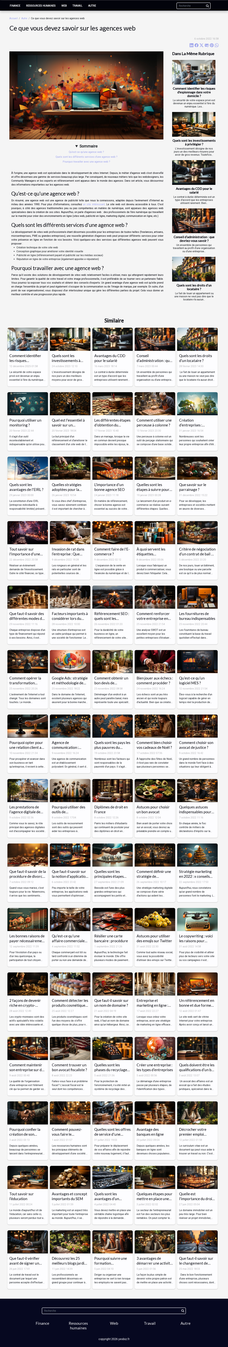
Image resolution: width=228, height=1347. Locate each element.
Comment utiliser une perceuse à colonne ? (154, 422)
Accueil (13, 18)
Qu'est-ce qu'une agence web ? (86, 152)
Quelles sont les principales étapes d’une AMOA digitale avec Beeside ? (111, 878)
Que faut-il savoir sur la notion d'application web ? (70, 876)
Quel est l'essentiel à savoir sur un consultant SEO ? (68, 425)
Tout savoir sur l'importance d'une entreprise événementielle (24, 556)
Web (64, 5)
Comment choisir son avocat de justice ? (196, 745)
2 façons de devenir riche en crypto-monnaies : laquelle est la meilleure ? (27, 1007)
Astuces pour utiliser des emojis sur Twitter (154, 938)
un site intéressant (94, 204)
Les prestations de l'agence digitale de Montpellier (24, 812)
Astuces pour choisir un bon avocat (153, 809)
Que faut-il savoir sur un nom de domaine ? (111, 1003)
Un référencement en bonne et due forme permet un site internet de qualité (196, 1007)
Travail (77, 5)
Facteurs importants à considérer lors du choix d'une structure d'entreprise (70, 620)
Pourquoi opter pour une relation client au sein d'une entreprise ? (27, 747)
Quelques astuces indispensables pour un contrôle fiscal (195, 812)
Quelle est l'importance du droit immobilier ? (196, 1199)
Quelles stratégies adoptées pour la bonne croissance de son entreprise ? (68, 491)
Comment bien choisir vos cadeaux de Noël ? (154, 745)
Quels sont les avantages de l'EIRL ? (26, 487)
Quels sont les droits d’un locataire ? (194, 287)
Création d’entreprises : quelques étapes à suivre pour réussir (194, 427)
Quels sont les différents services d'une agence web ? (86, 156)
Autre (92, 5)
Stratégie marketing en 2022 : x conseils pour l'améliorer (195, 876)
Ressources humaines (41, 5)
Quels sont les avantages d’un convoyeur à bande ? (111, 1199)
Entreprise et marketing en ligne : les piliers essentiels (152, 1005)
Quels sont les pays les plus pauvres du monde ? (112, 747)
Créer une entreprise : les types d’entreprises (155, 1067)
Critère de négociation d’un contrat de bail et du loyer (197, 554)
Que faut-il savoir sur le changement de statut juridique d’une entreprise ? (196, 1265)
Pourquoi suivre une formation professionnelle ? (110, 1263)
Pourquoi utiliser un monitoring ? (25, 422)
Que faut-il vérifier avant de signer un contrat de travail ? (24, 1263)
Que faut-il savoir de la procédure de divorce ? (27, 876)
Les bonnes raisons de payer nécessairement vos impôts (27, 941)
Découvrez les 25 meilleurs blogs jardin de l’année (69, 1263)
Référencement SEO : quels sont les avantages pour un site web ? (111, 620)
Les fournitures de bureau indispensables (197, 616)
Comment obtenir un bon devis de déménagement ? (111, 683)
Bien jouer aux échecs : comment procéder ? (155, 680)
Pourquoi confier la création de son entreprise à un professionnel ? (24, 1136)
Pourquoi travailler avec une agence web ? (86, 161)
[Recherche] (193, 6)
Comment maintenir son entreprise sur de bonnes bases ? (26, 1070)
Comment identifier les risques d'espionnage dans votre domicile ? (194, 92)
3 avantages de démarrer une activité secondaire (154, 1263)
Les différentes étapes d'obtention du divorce (112, 425)
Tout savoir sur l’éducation (21, 1196)
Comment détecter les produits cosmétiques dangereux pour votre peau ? (70, 1007)
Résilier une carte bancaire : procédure (111, 938)
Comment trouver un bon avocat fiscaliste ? (69, 1067)
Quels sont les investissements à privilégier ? (194, 142)
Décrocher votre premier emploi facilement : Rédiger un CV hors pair (195, 1136)
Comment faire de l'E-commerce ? (112, 551)
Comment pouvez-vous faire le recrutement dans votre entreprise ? (67, 1136)
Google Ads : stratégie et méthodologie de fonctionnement (70, 683)
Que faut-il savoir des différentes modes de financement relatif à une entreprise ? (26, 620)
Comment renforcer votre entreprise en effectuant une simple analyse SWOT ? (154, 620)
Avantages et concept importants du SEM (69, 1196)
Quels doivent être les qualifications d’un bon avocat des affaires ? (197, 1070)
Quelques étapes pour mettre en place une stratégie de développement (154, 1201)
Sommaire (88, 146)
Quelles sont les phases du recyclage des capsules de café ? (111, 1070)
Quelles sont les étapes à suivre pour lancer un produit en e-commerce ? (153, 491)
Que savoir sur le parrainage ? (192, 487)
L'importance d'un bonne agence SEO (109, 487)
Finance (15, 5)
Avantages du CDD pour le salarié (194, 190)
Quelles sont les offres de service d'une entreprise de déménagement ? (112, 1136)
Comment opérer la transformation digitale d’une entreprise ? (25, 685)
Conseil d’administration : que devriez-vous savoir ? (194, 239)
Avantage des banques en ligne (150, 1131)
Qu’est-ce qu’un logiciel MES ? (192, 680)
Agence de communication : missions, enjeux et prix (67, 749)
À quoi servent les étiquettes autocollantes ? (151, 554)
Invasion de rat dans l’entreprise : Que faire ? (68, 554)
